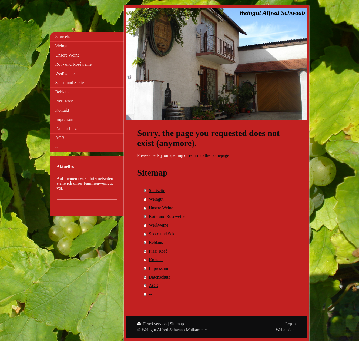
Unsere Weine (161, 208)
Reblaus (156, 242)
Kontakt (156, 259)
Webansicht (286, 329)
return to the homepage (209, 155)
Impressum (158, 268)
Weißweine (158, 225)
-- (150, 294)
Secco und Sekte (163, 233)
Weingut (156, 199)
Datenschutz (159, 277)
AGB (153, 285)
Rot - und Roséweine (167, 216)
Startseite (157, 190)
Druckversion (152, 324)
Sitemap (177, 324)
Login (290, 324)
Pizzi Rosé (158, 251)
